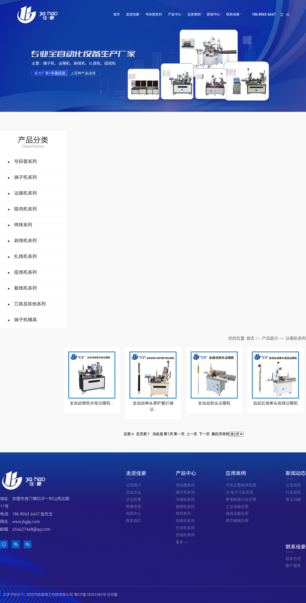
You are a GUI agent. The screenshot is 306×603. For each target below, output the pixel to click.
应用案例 (194, 14)
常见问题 (293, 500)
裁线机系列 (25, 288)
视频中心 (133, 514)
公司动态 (293, 485)
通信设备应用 (237, 514)
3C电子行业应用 (239, 493)
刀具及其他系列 (30, 304)
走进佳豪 (132, 14)
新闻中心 (213, 14)
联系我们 (133, 521)
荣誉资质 (133, 507)
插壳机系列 (25, 209)
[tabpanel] (153, 56)
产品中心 (174, 14)
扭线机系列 (25, 272)
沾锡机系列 (25, 193)
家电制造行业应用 (241, 500)
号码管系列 (153, 14)
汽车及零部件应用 (241, 485)
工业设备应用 (237, 507)
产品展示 (270, 338)
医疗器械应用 (237, 521)
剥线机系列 (25, 240)
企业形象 (133, 500)
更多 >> (182, 542)
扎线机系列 (25, 256)
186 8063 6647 (264, 14)
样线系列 (23, 224)
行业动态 (293, 493)
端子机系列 (25, 177)
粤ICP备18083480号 (90, 595)
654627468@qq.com (31, 529)
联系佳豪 (232, 14)
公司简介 (133, 485)
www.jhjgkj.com (26, 521)
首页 (116, 14)
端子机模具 (25, 319)
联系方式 (293, 559)
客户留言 (293, 566)
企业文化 (133, 493)
